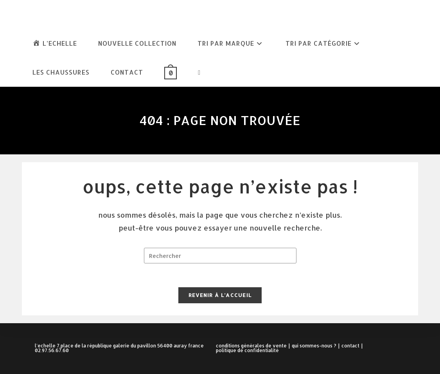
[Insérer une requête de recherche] (220, 255)
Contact (350, 346)
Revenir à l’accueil (220, 295)
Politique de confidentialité (247, 350)
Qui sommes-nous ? (314, 346)
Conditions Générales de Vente (251, 346)
